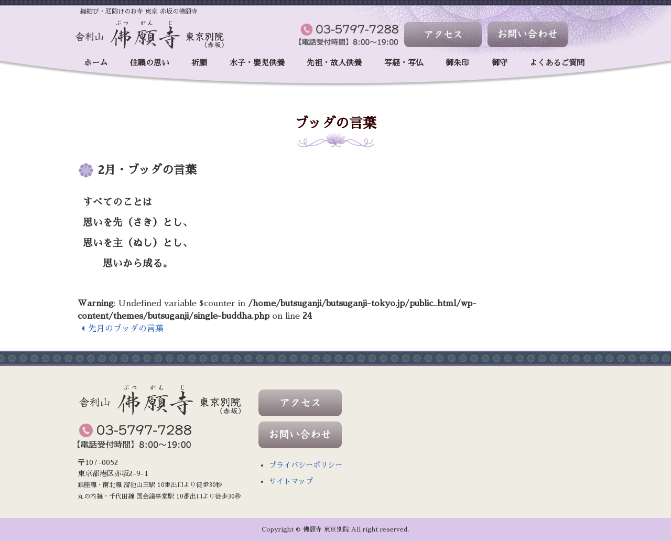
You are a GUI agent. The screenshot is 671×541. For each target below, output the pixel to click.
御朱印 (457, 63)
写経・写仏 (404, 63)
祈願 (199, 63)
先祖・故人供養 (334, 63)
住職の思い (149, 63)
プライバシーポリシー (305, 465)
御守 (499, 63)
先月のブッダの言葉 (121, 328)
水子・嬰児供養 (257, 63)
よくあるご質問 (557, 63)
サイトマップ (291, 481)
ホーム (95, 63)
